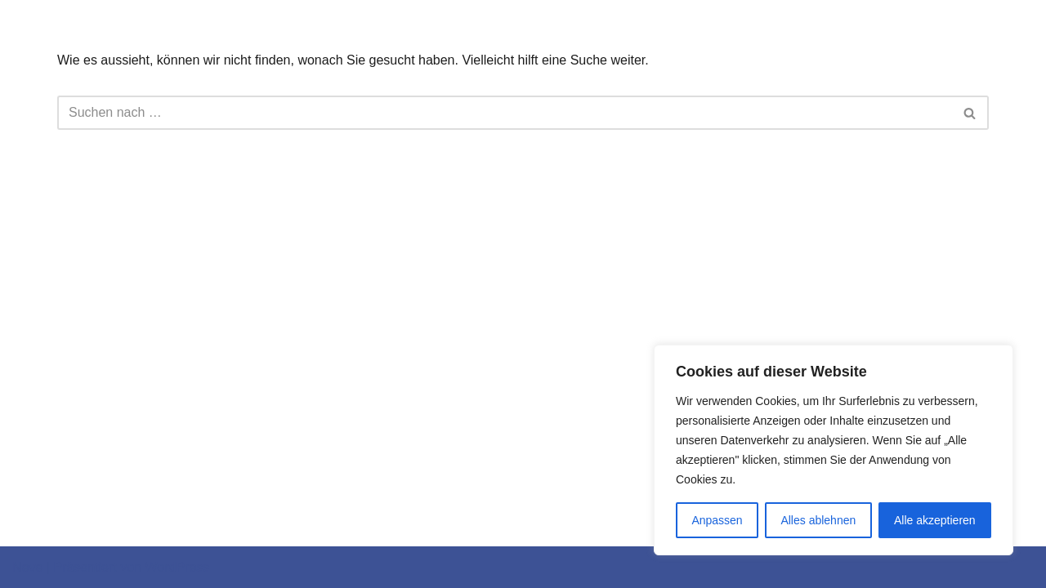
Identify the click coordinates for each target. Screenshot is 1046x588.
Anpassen (716, 520)
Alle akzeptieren (935, 520)
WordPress (177, 567)
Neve (27, 567)
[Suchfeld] (504, 113)
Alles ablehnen (818, 520)
